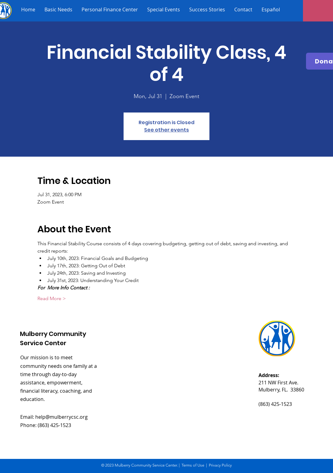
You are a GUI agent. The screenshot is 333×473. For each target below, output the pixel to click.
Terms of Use (193, 465)
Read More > (51, 298)
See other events (166, 129)
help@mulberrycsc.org (61, 417)
